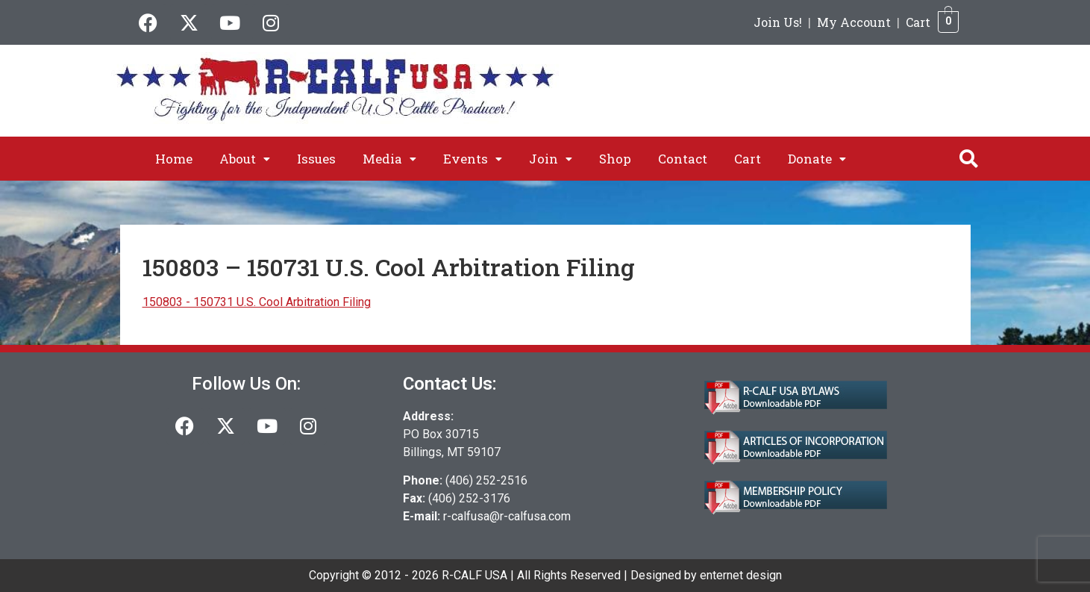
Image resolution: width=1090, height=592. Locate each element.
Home (173, 158)
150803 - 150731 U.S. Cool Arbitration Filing (256, 302)
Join (550, 158)
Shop (615, 158)
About (244, 158)
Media (389, 158)
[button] (245, 159)
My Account (854, 22)
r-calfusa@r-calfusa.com (507, 516)
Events (472, 158)
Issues (316, 158)
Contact (682, 158)
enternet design (741, 575)
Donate (817, 158)
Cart (918, 22)
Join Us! (778, 22)
